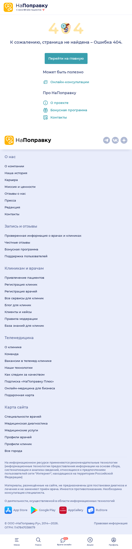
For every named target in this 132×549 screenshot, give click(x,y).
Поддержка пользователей (26, 256)
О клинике (13, 347)
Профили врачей (18, 437)
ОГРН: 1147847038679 (20, 527)
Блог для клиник (18, 305)
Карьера (11, 180)
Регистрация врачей (21, 291)
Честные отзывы (17, 242)
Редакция (12, 207)
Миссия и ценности (20, 186)
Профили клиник (18, 444)
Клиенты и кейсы (18, 312)
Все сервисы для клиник (24, 298)
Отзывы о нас (15, 193)
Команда (12, 354)
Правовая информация (110, 523)
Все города (13, 451)
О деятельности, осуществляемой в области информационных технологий (60, 501)
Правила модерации (21, 319)
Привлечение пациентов (24, 277)
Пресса (10, 200)
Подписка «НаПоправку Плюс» (29, 381)
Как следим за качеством (24, 374)
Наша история (16, 173)
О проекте (59, 103)
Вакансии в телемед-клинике (28, 361)
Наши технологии (19, 367)
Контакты (58, 117)
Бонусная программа (68, 110)
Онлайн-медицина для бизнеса (30, 388)
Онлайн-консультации (69, 82)
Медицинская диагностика (26, 423)
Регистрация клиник (21, 284)
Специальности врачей (23, 416)
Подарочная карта (19, 395)
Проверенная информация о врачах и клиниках (43, 235)
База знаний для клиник (24, 325)
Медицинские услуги (21, 430)
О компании (14, 166)
